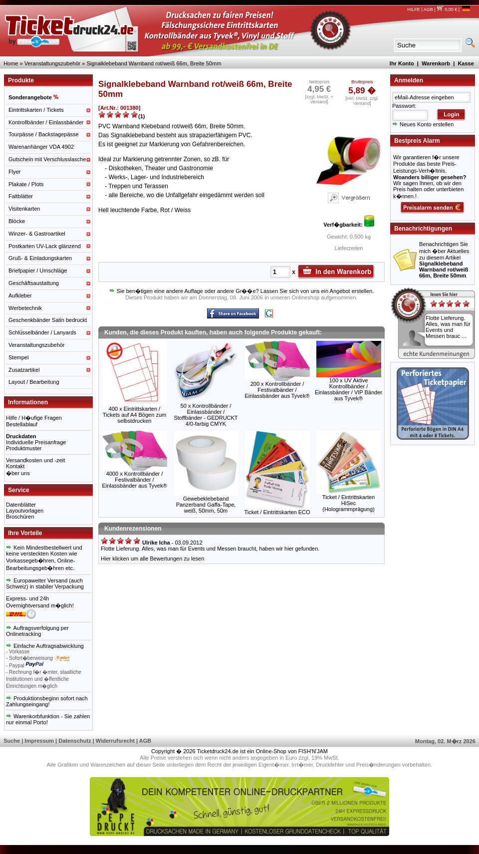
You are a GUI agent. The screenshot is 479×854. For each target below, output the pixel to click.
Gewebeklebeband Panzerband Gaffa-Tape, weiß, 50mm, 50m (206, 505)
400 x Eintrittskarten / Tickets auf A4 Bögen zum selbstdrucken (134, 415)
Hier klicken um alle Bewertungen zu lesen (152, 559)
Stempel (18, 357)
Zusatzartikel (23, 370)
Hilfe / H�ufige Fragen (34, 418)
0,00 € (447, 9)
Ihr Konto (402, 63)
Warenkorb (436, 63)
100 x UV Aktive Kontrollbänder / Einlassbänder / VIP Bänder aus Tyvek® (348, 389)
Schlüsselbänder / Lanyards (42, 332)
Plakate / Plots (25, 184)
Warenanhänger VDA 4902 (41, 147)
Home (10, 63)
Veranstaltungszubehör (52, 63)
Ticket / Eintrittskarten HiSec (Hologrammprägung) (348, 503)
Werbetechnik (25, 308)
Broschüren (20, 517)
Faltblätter (20, 196)
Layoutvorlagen (24, 511)
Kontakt (15, 466)
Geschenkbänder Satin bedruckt (47, 320)
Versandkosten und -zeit (35, 460)
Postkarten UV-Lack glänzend (44, 246)
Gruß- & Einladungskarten (40, 258)
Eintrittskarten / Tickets (36, 110)
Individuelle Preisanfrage (36, 442)
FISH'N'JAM (313, 751)
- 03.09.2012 (152, 543)
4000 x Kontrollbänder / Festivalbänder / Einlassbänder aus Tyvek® (134, 480)
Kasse (466, 63)
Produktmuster (24, 448)
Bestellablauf (21, 424)
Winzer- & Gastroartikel (36, 234)
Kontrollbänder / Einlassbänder (45, 122)
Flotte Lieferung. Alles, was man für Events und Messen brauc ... (448, 327)
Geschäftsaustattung (33, 283)
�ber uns (18, 473)
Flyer (14, 172)
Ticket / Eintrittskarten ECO (277, 512)
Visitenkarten (24, 209)
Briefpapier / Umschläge (37, 271)
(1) (141, 116)
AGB (428, 9)
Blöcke (16, 221)
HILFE (413, 9)
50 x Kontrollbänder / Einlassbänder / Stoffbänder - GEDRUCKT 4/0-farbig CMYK (206, 415)
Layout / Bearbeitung (33, 382)
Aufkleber (19, 295)
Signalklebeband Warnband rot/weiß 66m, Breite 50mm (153, 63)
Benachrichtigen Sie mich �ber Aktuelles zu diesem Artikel (444, 260)
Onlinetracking (23, 634)
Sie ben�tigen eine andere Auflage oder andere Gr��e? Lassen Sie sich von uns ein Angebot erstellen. (241, 291)
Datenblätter (21, 505)
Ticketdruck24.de (218, 751)
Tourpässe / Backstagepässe (43, 134)
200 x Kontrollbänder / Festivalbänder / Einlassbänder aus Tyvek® (276, 390)
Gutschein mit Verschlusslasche (47, 159)
